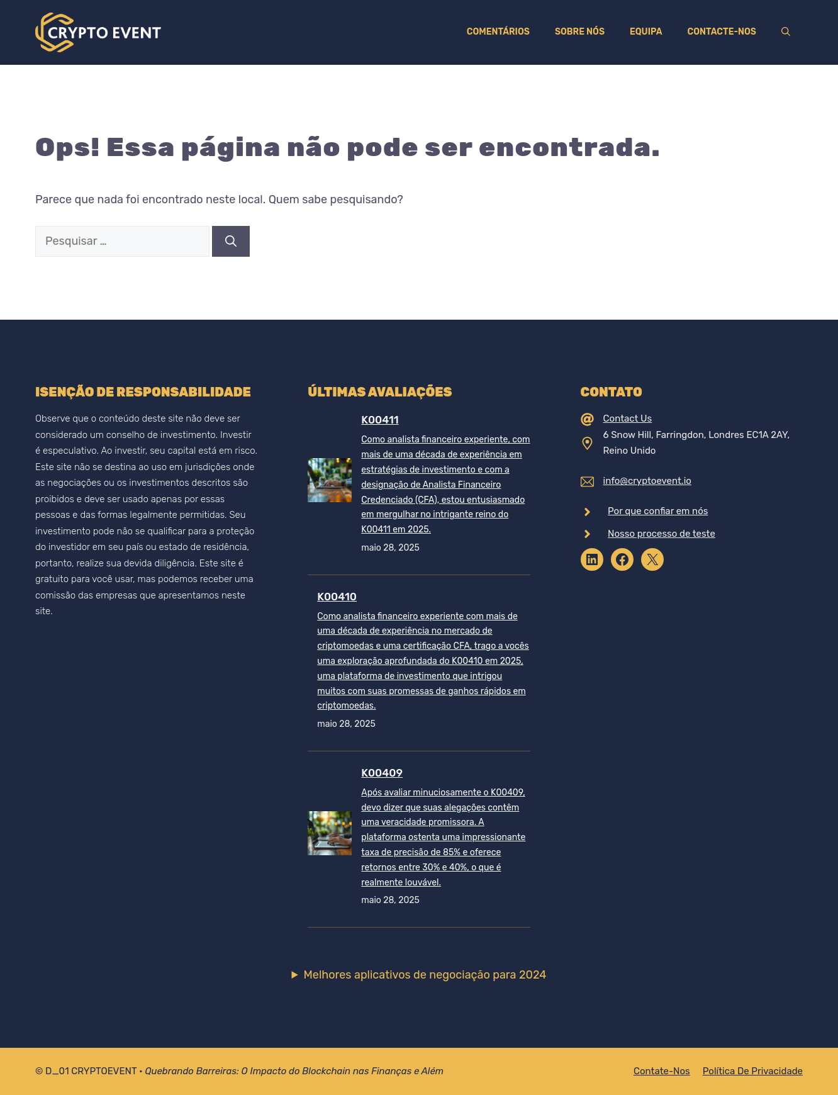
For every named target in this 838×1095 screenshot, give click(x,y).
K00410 (337, 596)
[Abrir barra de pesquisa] (786, 32)
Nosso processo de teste (661, 533)
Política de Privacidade (753, 1071)
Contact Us (627, 418)
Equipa (646, 31)
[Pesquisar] (231, 241)
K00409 (382, 772)
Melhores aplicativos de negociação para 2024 (425, 975)
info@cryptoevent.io (647, 480)
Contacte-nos (722, 31)
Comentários (498, 31)
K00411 (379, 419)
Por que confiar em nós (658, 511)
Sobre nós (580, 31)
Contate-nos (662, 1071)
